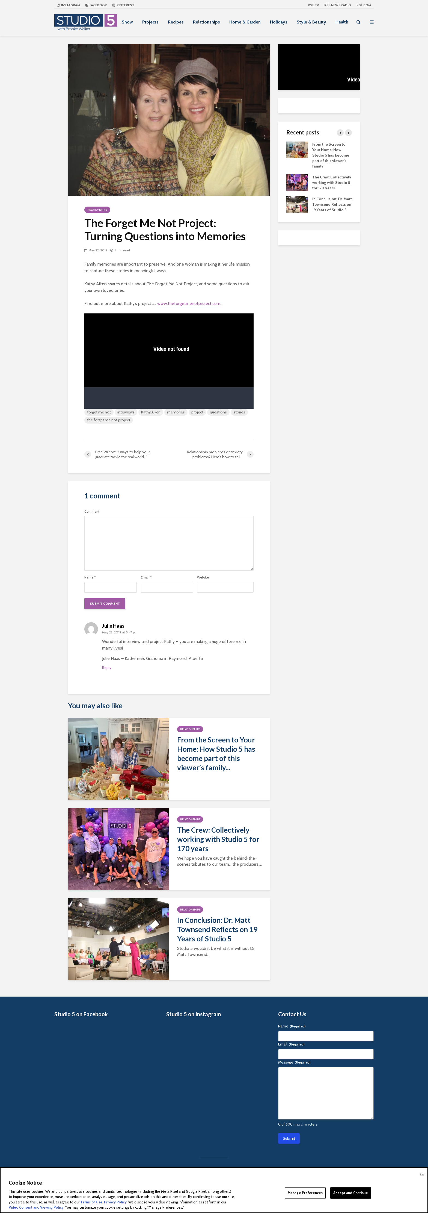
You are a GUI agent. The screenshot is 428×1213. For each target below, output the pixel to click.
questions (218, 412)
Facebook (96, 5)
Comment (91, 511)
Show (127, 22)
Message (294, 1062)
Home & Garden (245, 22)
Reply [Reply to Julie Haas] (106, 667)
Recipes (176, 22)
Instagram (68, 5)
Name (90, 577)
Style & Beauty (311, 22)
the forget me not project (108, 420)
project (197, 412)
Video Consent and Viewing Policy (36, 1207)
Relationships (206, 22)
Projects (150, 22)
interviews (126, 412)
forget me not (99, 412)
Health (341, 22)
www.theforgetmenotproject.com (188, 303)
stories (239, 412)
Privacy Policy (115, 1202)
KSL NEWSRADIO (337, 5)
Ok (422, 1174)
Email (146, 577)
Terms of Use (91, 1202)
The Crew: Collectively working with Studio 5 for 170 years (218, 839)
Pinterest (123, 5)
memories (176, 412)
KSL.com (363, 5)
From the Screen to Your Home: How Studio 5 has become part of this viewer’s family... (216, 753)
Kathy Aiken (150, 412)
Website (203, 577)
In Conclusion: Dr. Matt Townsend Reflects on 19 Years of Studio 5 (217, 929)
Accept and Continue (350, 1193)
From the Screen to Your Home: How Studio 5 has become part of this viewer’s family (330, 155)
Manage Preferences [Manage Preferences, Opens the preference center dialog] (305, 1193)
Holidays (278, 22)
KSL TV (313, 5)
